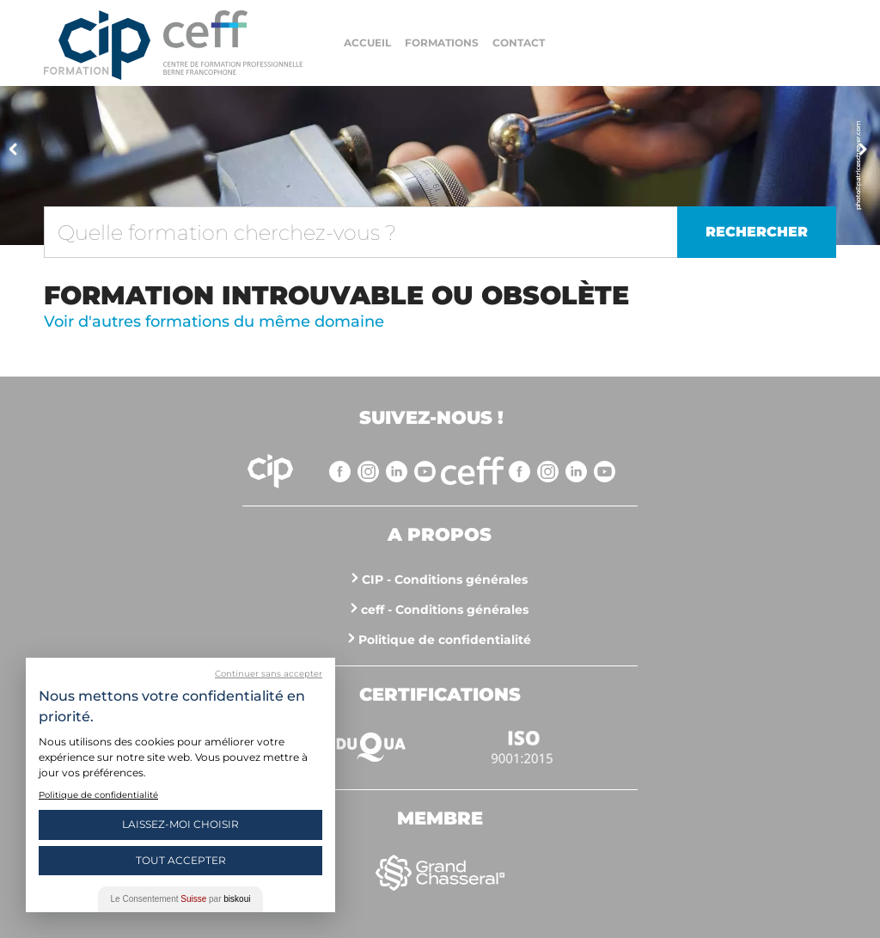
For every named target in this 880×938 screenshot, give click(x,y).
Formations (442, 42)
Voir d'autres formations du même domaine (214, 321)
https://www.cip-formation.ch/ (232, 42)
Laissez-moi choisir (180, 824)
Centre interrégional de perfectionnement (97, 45)
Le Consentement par (181, 899)
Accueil (367, 42)
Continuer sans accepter (268, 673)
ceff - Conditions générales (445, 609)
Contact (518, 42)
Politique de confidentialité (444, 639)
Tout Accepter (181, 860)
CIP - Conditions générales (445, 579)
